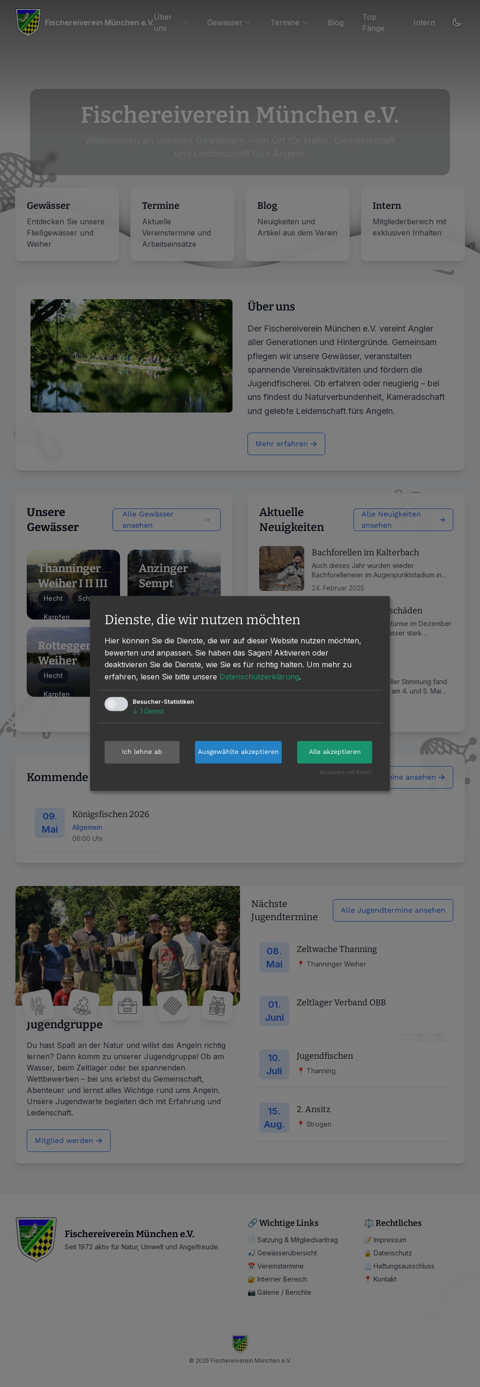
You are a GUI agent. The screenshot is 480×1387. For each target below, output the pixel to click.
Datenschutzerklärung (259, 676)
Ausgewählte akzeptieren (238, 752)
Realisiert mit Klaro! (346, 772)
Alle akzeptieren (335, 752)
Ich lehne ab (142, 752)
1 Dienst (148, 711)
